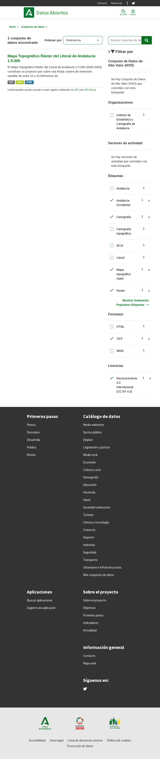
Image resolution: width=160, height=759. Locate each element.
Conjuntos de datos (32, 26)
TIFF (11, 82)
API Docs (89, 89)
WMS (20, 82)
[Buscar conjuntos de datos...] (130, 40)
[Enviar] (146, 40)
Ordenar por (53, 40)
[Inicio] (12, 26)
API (76, 89)
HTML (29, 82)
